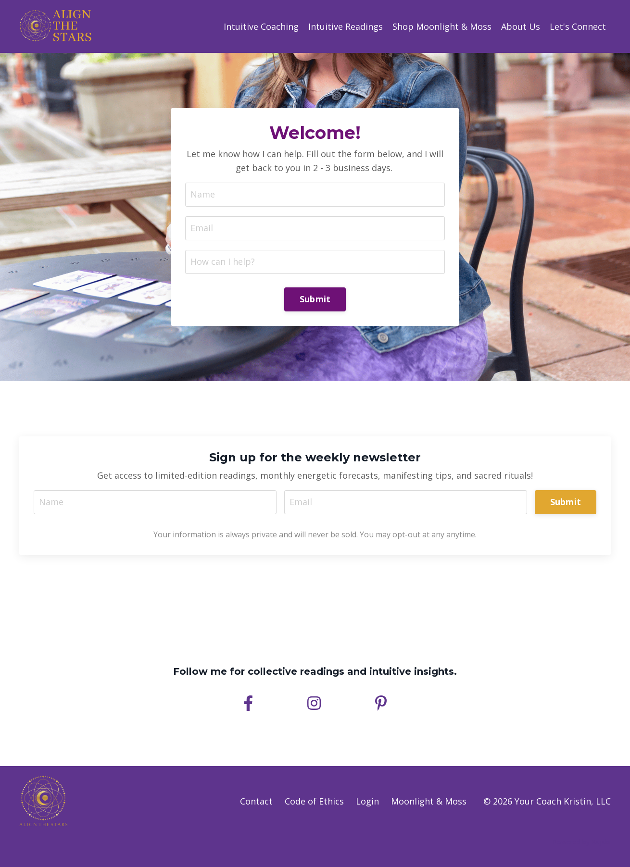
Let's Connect (578, 26)
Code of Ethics (314, 801)
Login (367, 801)
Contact (256, 801)
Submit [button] (315, 299)
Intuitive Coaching (261, 26)
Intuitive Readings (345, 26)
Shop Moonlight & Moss (441, 26)
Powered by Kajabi (582, 841)
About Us (520, 26)
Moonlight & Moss (428, 801)
